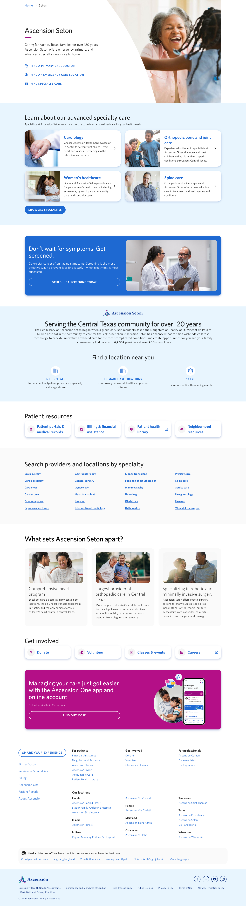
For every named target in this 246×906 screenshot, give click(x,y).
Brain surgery (33, 473)
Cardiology (31, 487)
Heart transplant (85, 494)
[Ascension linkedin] (206, 879)
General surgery (84, 480)
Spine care (181, 480)
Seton (43, 5)
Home (29, 5)
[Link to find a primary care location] (123, 378)
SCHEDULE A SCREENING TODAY (74, 282)
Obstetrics (131, 501)
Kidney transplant (136, 473)
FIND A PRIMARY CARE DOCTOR (50, 65)
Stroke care (182, 487)
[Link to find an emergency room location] (190, 378)
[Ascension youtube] (214, 879)
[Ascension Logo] (33, 879)
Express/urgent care (37, 507)
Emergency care (34, 501)
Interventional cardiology (90, 507)
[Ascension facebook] (197, 879)
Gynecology (82, 487)
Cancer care (32, 494)
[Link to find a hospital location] (55, 378)
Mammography (134, 487)
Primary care (182, 473)
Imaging (80, 501)
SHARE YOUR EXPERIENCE (42, 752)
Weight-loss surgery (187, 507)
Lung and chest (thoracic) (140, 480)
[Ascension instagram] (223, 879)
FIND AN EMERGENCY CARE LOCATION (54, 74)
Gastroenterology (85, 473)
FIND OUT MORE (74, 715)
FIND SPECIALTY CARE (43, 83)
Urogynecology (184, 494)
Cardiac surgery (34, 480)
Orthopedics (132, 507)
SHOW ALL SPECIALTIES (45, 209)
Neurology (131, 494)
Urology (180, 501)
